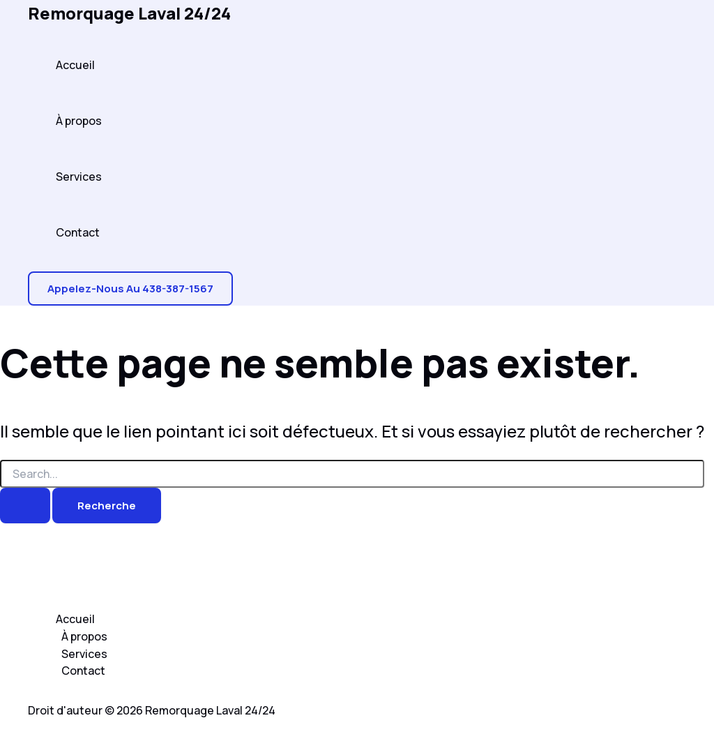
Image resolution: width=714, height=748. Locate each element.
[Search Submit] (25, 505)
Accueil (75, 65)
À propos (79, 120)
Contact (78, 232)
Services (79, 176)
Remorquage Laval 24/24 (129, 12)
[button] (130, 288)
